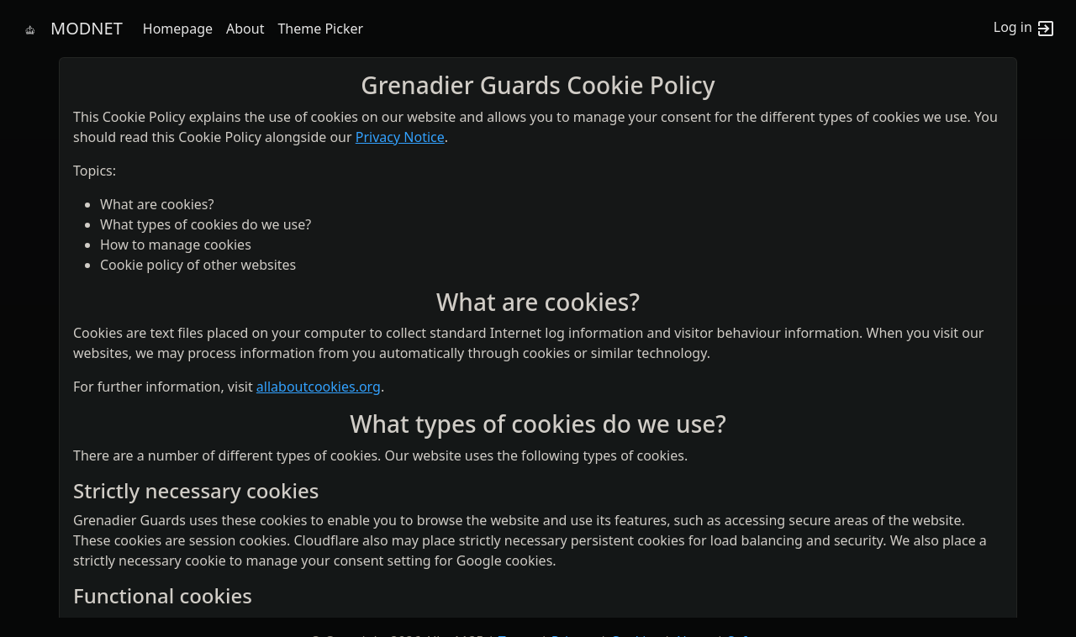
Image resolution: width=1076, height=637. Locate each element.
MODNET (86, 28)
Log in (1025, 28)
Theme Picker (320, 28)
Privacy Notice (400, 137)
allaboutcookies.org (318, 386)
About (245, 28)
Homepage (178, 28)
